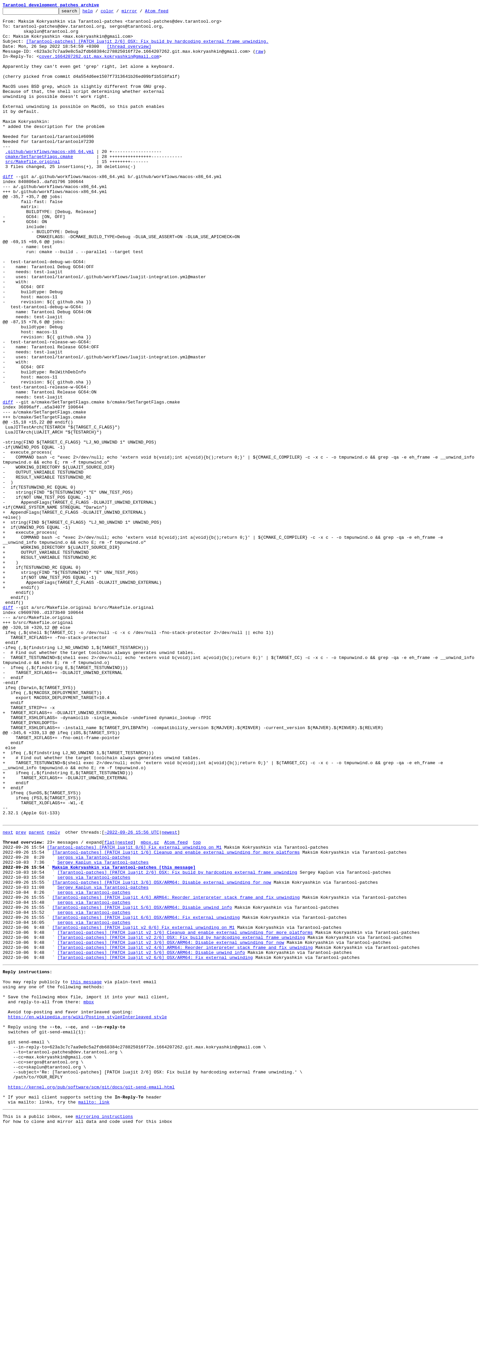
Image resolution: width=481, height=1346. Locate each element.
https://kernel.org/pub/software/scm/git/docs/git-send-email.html (91, 1299)
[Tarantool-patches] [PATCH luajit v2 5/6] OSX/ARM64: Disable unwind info (151, 1140)
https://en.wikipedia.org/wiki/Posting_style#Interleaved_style (87, 1215)
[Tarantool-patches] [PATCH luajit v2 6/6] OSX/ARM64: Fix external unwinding (155, 1146)
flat (109, 1007)
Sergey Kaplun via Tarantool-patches (103, 1031)
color (117, 13)
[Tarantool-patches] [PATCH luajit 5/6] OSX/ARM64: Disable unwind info (142, 1085)
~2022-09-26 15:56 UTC (131, 995)
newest (169, 995)
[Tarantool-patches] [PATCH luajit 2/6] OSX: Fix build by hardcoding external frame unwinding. (147, 48)
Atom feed (167, 13)
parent (36, 995)
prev (21, 995)
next (8, 995)
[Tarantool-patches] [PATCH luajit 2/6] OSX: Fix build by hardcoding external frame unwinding (177, 1043)
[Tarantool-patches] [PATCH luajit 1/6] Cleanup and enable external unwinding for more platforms (176, 1019)
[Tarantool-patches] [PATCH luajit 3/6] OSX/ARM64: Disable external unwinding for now (161, 1055)
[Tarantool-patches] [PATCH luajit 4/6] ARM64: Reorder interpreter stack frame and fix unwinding (176, 1073)
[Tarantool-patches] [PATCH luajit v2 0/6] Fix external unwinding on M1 (143, 1110)
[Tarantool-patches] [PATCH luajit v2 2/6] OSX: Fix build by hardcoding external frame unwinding (181, 1122)
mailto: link (94, 1317)
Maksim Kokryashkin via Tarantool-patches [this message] (123, 1037)
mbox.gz (150, 1007)
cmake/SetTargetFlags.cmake (39, 186)
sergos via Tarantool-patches (93, 1025)
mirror (140, 13)
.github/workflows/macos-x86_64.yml (49, 180)
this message (86, 1173)
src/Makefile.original (32, 192)
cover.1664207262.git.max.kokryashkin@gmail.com (99, 66)
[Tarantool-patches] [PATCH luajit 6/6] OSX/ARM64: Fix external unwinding (146, 1098)
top (196, 1007)
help (98, 13)
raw (259, 60)
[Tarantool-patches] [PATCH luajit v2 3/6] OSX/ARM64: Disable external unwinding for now (170, 1128)
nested (125, 1007)
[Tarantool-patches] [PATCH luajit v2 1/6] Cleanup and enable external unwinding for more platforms (185, 1116)
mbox (89, 1197)
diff (8, 210)
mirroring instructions (104, 1333)
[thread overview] (129, 54)
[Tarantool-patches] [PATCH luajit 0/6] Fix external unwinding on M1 (134, 1013)
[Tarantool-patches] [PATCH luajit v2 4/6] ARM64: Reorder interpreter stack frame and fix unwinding (185, 1134)
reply (53, 995)
